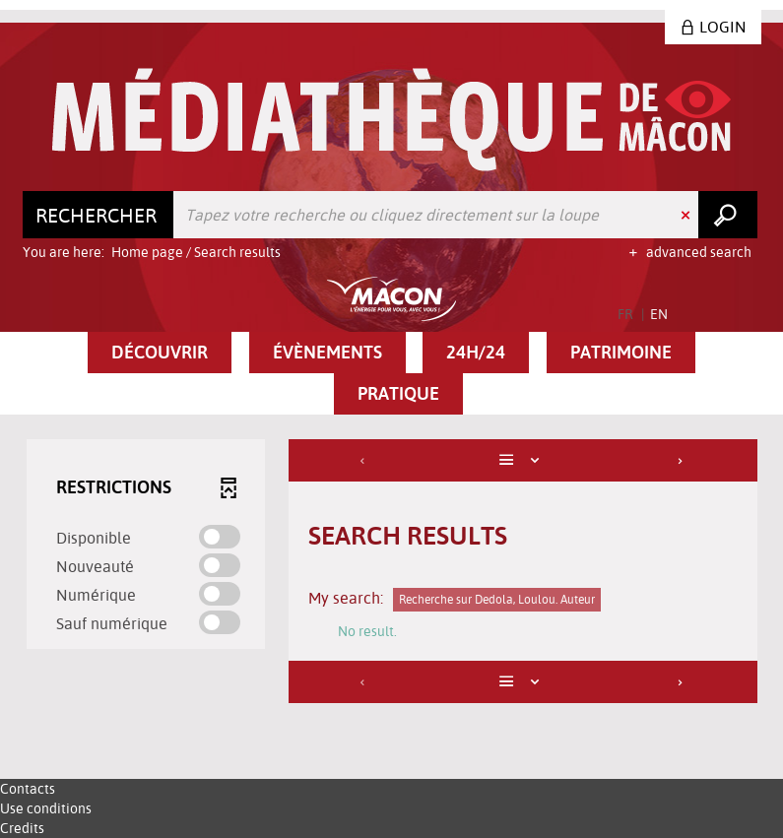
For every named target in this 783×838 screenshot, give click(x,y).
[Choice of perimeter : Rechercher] (98, 214)
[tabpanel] (392, 573)
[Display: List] (522, 460)
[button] (159, 352)
